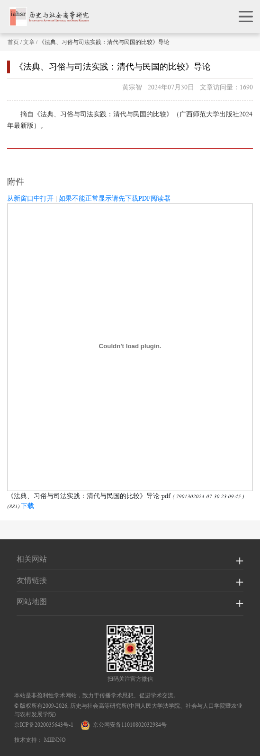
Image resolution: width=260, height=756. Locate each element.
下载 (27, 506)
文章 (29, 41)
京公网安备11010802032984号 (124, 724)
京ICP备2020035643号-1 (43, 724)
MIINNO (55, 739)
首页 (13, 41)
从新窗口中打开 (30, 198)
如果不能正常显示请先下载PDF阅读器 (114, 198)
